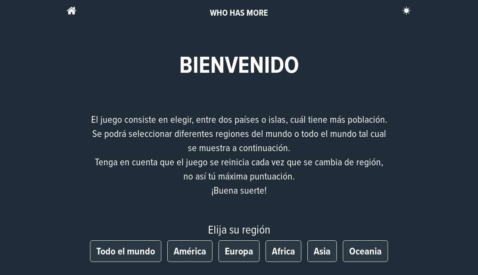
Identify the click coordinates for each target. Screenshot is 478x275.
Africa (283, 251)
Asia (322, 251)
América (190, 251)
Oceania (365, 251)
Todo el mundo (125, 251)
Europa (239, 251)
